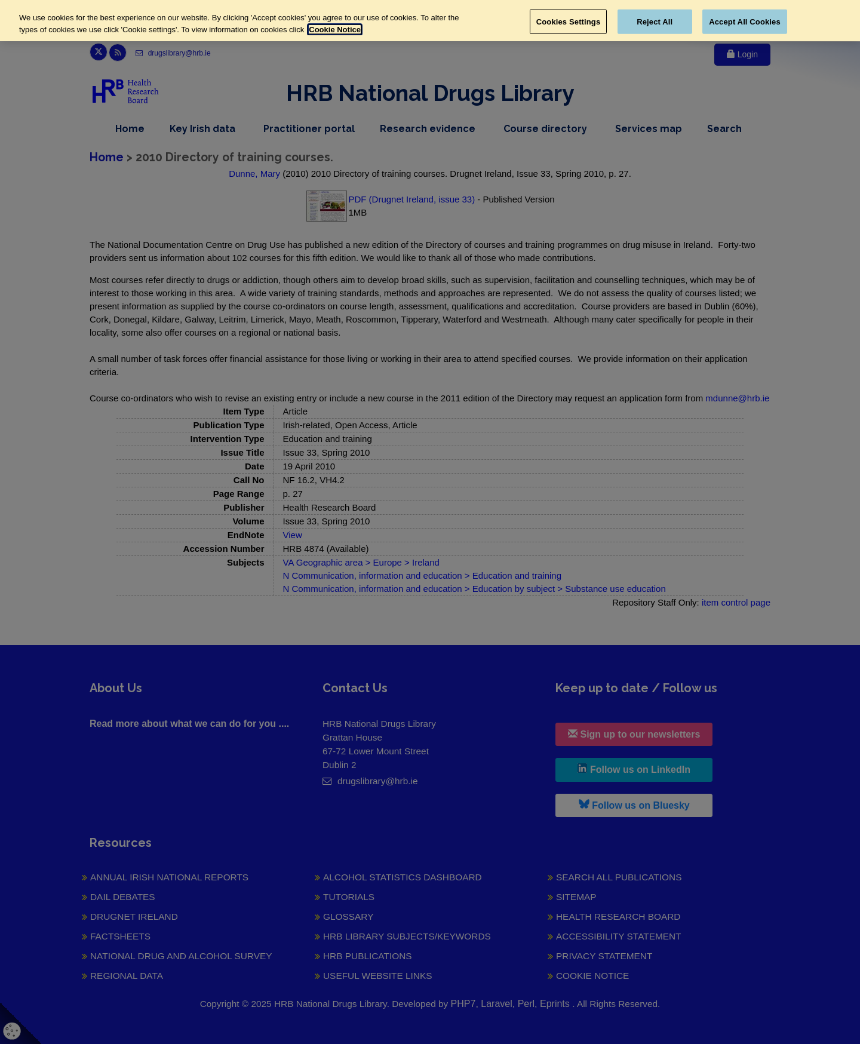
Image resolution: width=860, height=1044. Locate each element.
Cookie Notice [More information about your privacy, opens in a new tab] (335, 29)
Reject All (654, 21)
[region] (430, 20)
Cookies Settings (568, 21)
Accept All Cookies (745, 21)
